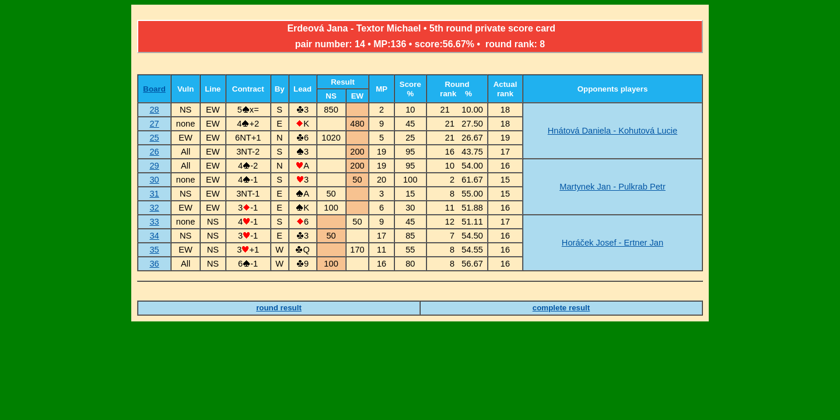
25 (154, 137)
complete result (561, 307)
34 (154, 235)
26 (154, 151)
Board (154, 89)
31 (154, 193)
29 (154, 165)
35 (154, 249)
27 (154, 123)
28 (154, 109)
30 (154, 179)
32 (154, 207)
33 (154, 221)
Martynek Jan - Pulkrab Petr (612, 186)
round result (279, 307)
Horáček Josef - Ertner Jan (612, 242)
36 (154, 263)
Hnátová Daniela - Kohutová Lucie (612, 130)
